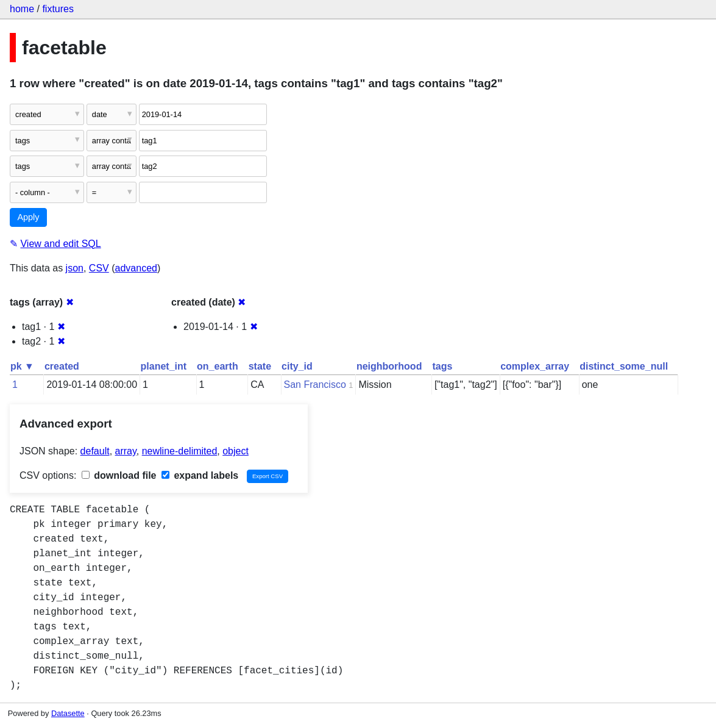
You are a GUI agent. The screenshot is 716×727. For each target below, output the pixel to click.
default (95, 451)
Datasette (68, 713)
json (74, 268)
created (61, 366)
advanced (136, 268)
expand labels (199, 475)
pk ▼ (22, 366)
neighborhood (389, 366)
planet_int (164, 366)
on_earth (217, 366)
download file (119, 475)
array (125, 451)
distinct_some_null (624, 366)
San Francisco (315, 384)
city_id (297, 366)
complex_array (534, 366)
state (260, 366)
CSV (99, 268)
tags (442, 366)
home (22, 9)
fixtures (58, 9)
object (235, 451)
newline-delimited (180, 451)
